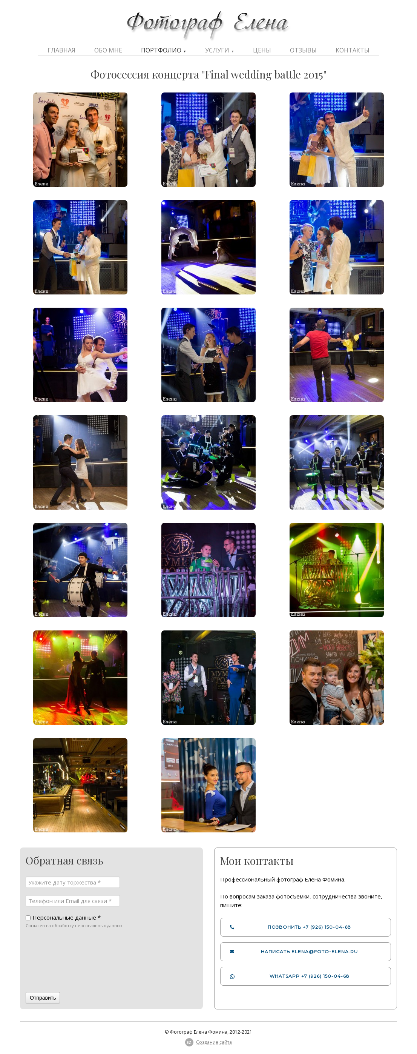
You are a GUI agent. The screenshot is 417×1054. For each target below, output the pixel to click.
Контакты (352, 50)
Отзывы (303, 50)
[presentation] (56, 961)
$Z (189, 1042)
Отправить (43, 998)
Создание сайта (214, 1042)
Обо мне (108, 50)
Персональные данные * (66, 917)
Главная (61, 50)
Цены (262, 50)
